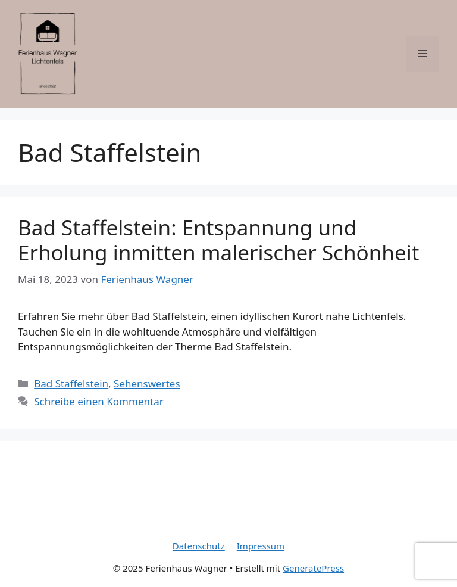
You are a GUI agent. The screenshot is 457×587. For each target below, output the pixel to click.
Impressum (260, 546)
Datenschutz (199, 546)
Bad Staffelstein (71, 383)
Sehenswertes (147, 383)
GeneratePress (313, 568)
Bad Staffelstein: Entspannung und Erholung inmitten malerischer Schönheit (218, 239)
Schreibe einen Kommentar (99, 401)
